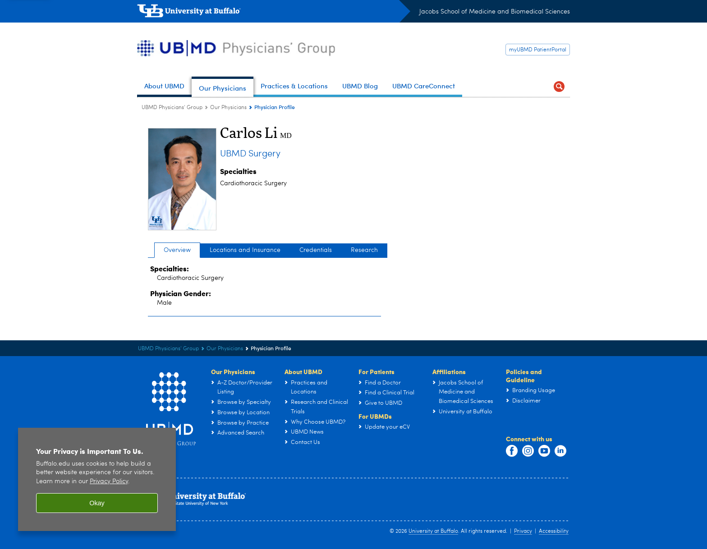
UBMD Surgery (250, 154)
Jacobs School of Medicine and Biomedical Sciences (494, 12)
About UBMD (303, 371)
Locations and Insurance (245, 250)
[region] (97, 486)
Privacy (523, 531)
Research (364, 250)
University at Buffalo (433, 531)
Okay (97, 509)
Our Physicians (233, 371)
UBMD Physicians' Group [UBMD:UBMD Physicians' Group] (172, 107)
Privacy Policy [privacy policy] (109, 488)
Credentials (315, 250)
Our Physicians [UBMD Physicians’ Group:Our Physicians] (228, 107)
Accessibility (554, 531)
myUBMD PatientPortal (537, 50)
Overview (177, 250)
